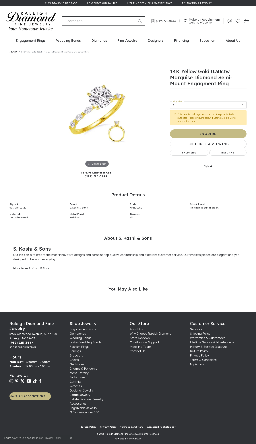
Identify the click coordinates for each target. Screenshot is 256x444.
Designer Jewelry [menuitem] (82, 390)
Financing (181, 40)
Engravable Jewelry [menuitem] (83, 408)
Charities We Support (144, 342)
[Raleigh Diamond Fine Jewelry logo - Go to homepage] (31, 21)
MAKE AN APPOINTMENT (27, 396)
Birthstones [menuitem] (77, 377)
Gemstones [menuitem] (78, 333)
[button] (229, 21)
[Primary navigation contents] (128, 40)
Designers (156, 40)
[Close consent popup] (71, 438)
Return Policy (199, 351)
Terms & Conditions (203, 360)
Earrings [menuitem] (75, 351)
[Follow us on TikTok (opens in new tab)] (35, 381)
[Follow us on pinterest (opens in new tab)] (16, 381)
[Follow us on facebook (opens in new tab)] (40, 381)
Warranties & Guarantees (207, 338)
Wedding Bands (68, 40)
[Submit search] (140, 21)
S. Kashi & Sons (79, 207)
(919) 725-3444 (96, 176)
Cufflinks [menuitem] (75, 381)
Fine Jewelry (127, 40)
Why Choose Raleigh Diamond (150, 333)
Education (207, 40)
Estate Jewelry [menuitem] (80, 395)
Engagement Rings (31, 40)
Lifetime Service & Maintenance (212, 342)
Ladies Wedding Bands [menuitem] (85, 342)
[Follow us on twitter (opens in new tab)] (22, 381)
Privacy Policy (199, 355)
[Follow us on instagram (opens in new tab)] (11, 381)
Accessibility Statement (161, 427)
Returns (227, 152)
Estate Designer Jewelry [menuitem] (86, 399)
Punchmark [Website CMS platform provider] (135, 439)
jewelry (13, 52)
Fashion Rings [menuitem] (79, 346)
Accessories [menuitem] (78, 403)
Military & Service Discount (208, 346)
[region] (97, 113)
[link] (61, 3)
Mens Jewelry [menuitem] (79, 373)
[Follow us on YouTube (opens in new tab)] (28, 381)
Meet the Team (140, 346)
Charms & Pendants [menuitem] (83, 368)
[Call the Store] (21, 342)
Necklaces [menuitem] (77, 364)
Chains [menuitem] (74, 360)
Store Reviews (140, 338)
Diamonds (99, 40)
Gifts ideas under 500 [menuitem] (84, 412)
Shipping (189, 152)
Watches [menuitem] (76, 386)
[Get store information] (22, 347)
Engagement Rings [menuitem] (83, 329)
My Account (198, 364)
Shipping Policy (200, 333)
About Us (233, 40)
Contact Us (138, 351)
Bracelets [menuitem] (76, 355)
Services (196, 329)
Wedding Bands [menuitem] (80, 338)
